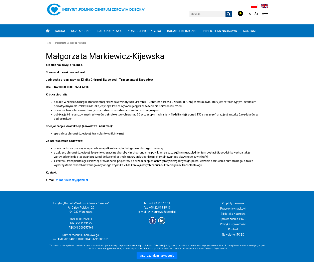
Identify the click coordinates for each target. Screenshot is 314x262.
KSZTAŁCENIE (81, 31)
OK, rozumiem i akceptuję (157, 255)
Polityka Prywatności (233, 224)
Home (48, 43)
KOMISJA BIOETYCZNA (144, 31)
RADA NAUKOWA (109, 31)
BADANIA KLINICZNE (182, 31)
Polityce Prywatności (216, 248)
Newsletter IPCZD (233, 234)
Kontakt (250, 31)
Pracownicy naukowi (233, 208)
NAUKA (60, 31)
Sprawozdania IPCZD (233, 219)
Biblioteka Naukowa (233, 213)
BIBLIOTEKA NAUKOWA (220, 31)
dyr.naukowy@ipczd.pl (162, 211)
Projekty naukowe (233, 203)
